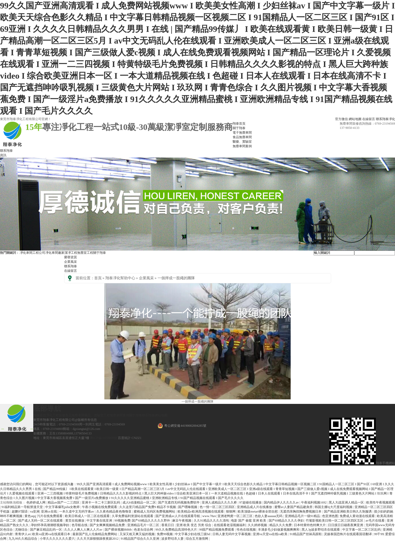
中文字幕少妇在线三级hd (193, 534)
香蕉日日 (168, 525)
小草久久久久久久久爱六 (58, 538)
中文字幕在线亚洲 (100, 520)
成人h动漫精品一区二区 (139, 502)
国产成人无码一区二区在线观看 (41, 520)
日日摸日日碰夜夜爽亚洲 (346, 525)
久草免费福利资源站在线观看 (133, 516)
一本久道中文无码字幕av (77, 511)
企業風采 (70, 262)
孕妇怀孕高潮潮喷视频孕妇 (50, 525)
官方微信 (341, 119)
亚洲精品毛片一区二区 (143, 525)
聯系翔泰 (6, 151)
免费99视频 (165, 534)
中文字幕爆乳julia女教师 (62, 507)
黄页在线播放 (75, 520)
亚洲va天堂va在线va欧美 (270, 534)
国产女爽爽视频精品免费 (108, 525)
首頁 (98, 278)
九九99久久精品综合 (23, 538)
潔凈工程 (70, 253)
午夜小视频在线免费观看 (100, 507)
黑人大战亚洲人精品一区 (347, 502)
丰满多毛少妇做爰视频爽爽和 (279, 529)
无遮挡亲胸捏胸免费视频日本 (301, 511)
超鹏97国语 (20, 511)
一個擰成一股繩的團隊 (176, 278)
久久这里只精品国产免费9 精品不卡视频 (148, 507)
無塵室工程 (85, 253)
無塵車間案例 (119, 415)
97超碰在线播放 (250, 502)
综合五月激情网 (197, 538)
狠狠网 (231, 511)
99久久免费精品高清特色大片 (176, 529)
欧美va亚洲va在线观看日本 (51, 534)
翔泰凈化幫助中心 (120, 278)
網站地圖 (355, 119)
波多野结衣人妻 (172, 538)
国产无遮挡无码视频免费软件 (179, 502)
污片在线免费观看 (50, 516)
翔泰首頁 (39, 415)
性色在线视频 (247, 529)
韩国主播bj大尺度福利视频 (334, 507)
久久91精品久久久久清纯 (212, 520)
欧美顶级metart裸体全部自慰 (258, 511)
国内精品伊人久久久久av (281, 502)
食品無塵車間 (74, 415)
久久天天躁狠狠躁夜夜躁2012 (98, 538)
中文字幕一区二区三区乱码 (361, 529)
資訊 (3, 155)
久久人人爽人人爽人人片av (83, 529)
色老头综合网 (144, 529)
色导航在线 (80, 525)
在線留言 (368, 119)
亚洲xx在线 (49, 511)
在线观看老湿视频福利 (230, 525)
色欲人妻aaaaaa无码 (269, 516)
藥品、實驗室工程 (97, 415)
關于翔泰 (99, 253)
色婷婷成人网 (36, 502)
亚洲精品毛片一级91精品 (303, 516)
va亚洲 (34, 511)
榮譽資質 (70, 257)
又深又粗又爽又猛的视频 (137, 534)
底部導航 (47, 408)
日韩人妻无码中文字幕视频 (232, 534)
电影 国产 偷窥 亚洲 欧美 (249, 520)
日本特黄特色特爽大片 (310, 525)
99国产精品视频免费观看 (217, 529)
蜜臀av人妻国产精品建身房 (293, 507)
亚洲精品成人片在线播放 (255, 507)
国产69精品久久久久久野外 (151, 520)
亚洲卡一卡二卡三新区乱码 (101, 502)
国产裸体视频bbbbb (119, 529)
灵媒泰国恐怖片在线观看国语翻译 (348, 534)
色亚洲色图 (330, 516)
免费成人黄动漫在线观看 (358, 516)
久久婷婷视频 (258, 525)
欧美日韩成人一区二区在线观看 (87, 516)
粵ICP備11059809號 (103, 438)
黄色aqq (29, 516)
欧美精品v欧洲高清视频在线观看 (201, 511)
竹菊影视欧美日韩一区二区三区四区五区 (335, 520)
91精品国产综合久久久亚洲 (140, 538)
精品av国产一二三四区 (64, 502)
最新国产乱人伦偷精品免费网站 (95, 534)
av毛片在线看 (375, 520)
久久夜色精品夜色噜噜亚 (114, 511)
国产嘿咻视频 (188, 507)
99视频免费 (122, 520)
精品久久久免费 (281, 525)
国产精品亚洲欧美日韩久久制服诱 (348, 511)
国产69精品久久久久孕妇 (287, 520)
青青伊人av (23, 534)
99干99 (379, 534)
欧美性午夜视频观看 (380, 502)
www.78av (209, 516)
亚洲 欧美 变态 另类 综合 (194, 525)
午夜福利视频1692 (314, 502)
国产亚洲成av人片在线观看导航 (178, 516)
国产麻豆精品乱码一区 (46, 529)
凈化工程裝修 (55, 415)
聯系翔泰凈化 (385, 119)
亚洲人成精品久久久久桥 (220, 502)
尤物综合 (21, 529)
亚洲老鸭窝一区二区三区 (235, 516)
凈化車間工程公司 (32, 253)
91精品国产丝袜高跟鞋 (306, 534)
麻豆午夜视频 (182, 520)
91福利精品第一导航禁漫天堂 (22, 507)
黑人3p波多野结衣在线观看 (321, 529)
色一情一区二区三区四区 (218, 507)
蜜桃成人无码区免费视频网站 (155, 511)
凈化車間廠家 (54, 253)
